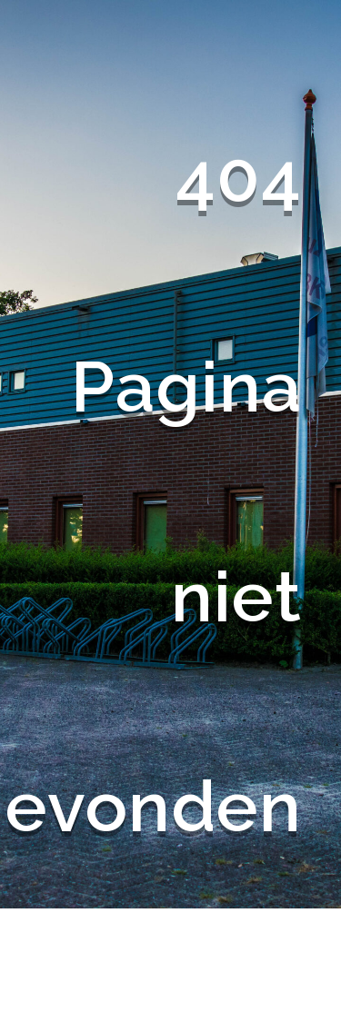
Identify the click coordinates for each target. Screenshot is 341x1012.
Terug (256, 962)
